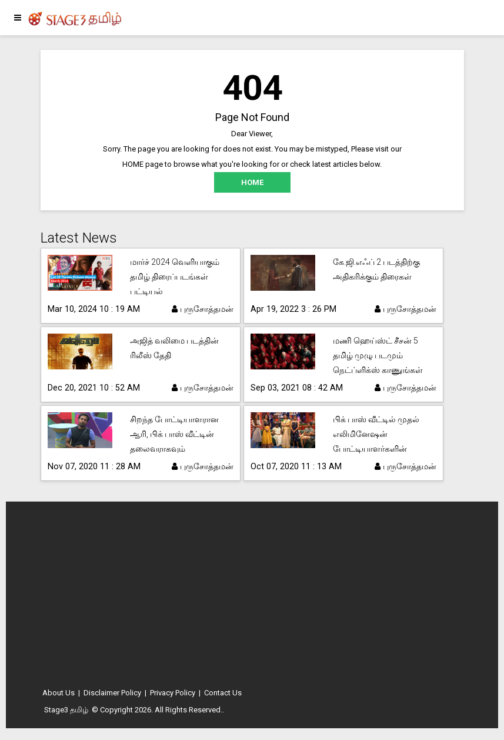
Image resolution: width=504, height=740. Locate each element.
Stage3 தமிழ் (66, 709)
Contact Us (223, 692)
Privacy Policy (172, 692)
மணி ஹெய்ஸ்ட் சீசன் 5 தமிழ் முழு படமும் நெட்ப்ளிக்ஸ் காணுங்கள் (378, 355)
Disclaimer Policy (112, 692)
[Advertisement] (252, 598)
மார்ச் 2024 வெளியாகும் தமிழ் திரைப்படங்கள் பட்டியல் (174, 276)
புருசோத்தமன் (202, 309)
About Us (58, 692)
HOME (252, 182)
